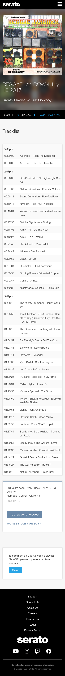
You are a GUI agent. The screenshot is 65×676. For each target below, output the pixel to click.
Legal (32, 624)
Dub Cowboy (26, 114)
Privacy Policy (32, 630)
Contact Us (32, 602)
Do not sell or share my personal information (32, 665)
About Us (32, 607)
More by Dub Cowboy (23, 523)
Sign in (15, 569)
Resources (32, 619)
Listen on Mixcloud (25, 514)
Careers (32, 613)
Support (32, 596)
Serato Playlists (9, 114)
